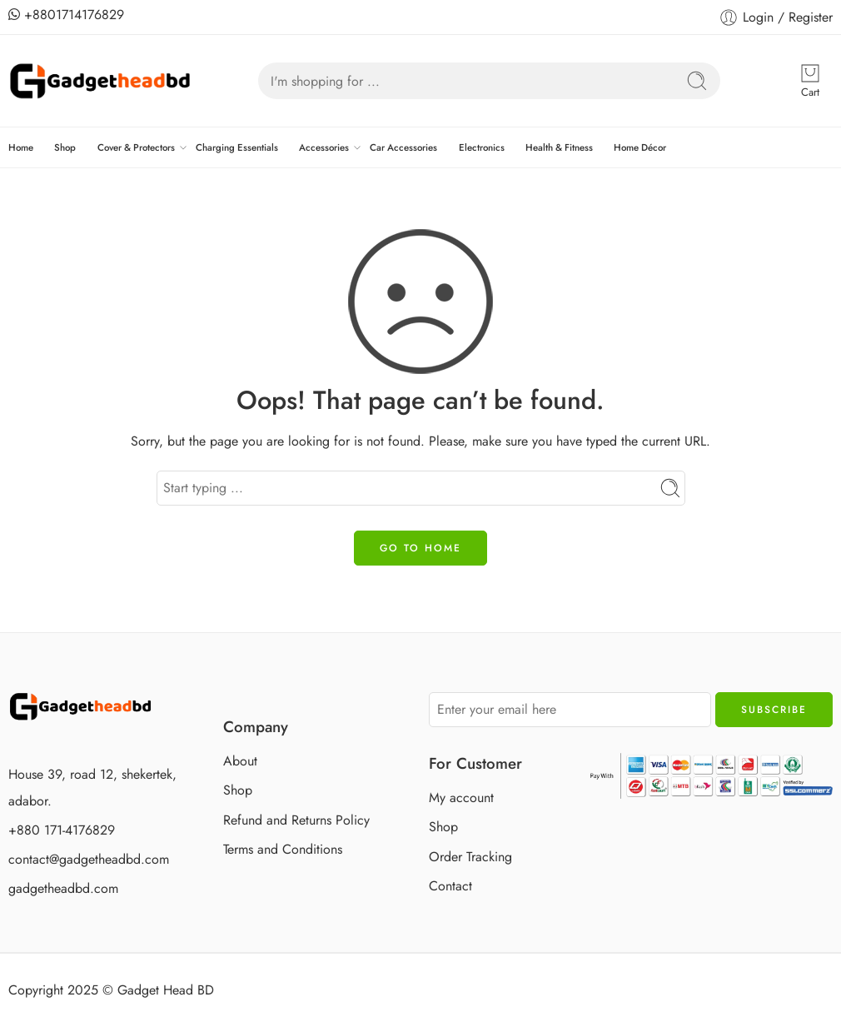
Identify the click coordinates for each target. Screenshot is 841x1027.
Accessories (324, 147)
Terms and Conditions (282, 849)
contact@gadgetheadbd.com (88, 859)
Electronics (482, 147)
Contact (450, 885)
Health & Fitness (559, 147)
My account (461, 797)
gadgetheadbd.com (63, 888)
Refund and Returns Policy (296, 820)
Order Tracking (470, 856)
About (240, 760)
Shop (65, 147)
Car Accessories (403, 147)
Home (20, 147)
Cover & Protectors (136, 147)
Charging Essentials (237, 147)
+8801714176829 (66, 14)
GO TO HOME (420, 548)
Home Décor (640, 147)
